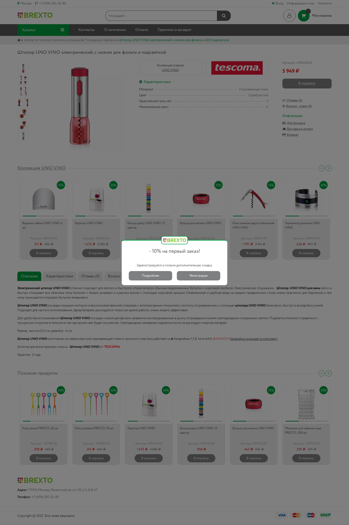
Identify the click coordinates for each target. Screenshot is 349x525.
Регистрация (199, 275)
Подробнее (150, 275)
